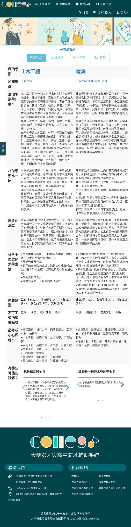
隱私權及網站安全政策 (54, 513)
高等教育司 (105, 476)
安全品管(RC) (39, 303)
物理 (33, 312)
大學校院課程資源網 (82, 494)
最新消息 (103, 4)
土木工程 (30, 71)
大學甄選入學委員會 (82, 488)
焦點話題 (83, 4)
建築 (80, 71)
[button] (41, 417)
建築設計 (99, 81)
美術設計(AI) (104, 299)
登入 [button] (122, 12)
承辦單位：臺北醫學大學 (29, 482)
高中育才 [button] (63, 4)
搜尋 (83, 12)
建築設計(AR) (84, 299)
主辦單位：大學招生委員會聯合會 (34, 476)
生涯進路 (57, 57)
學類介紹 (36, 57)
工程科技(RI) (29, 299)
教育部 (75, 476)
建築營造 (45, 312)
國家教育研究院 (107, 482)
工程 (26, 81)
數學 (23, 312)
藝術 (118, 312)
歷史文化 (105, 312)
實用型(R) (57, 303)
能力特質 (100, 57)
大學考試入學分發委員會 (112, 488)
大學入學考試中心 (81, 482)
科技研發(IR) (48, 299)
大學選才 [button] (43, 4)
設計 (58, 312)
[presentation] (24, 387)
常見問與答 (102, 12)
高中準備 (78, 57)
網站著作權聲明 (80, 513)
